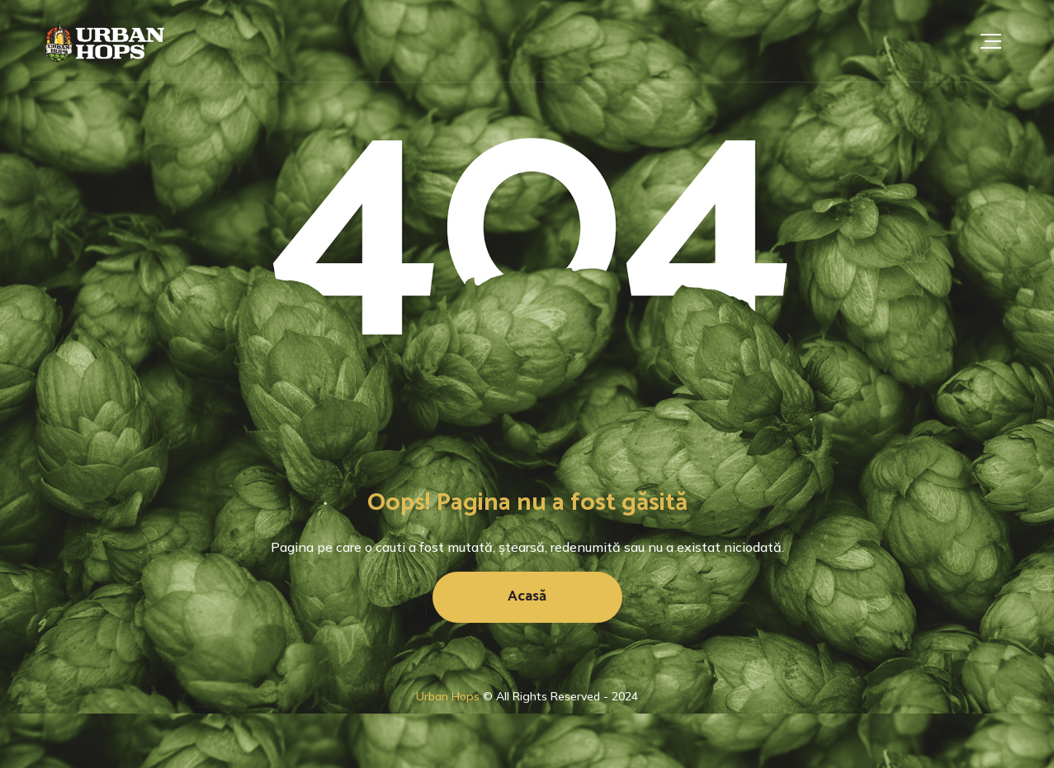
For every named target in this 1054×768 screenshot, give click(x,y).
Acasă (527, 596)
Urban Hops (448, 696)
